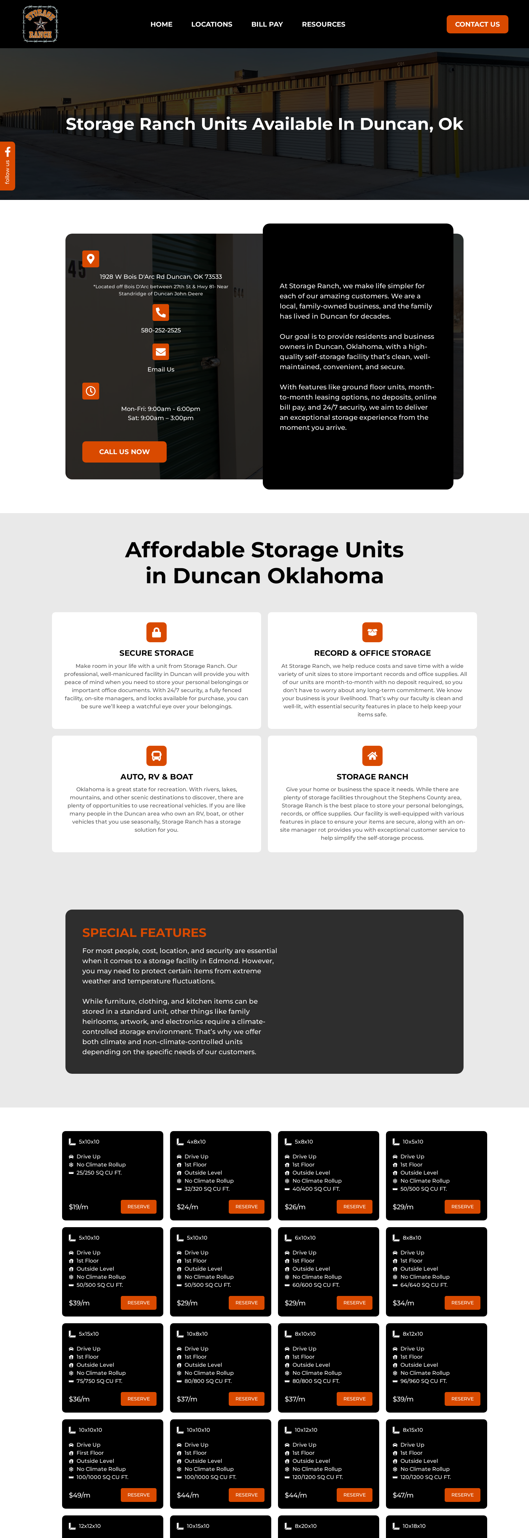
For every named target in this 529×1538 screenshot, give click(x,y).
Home (161, 24)
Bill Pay (267, 24)
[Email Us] (160, 352)
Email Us (160, 370)
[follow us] (8, 152)
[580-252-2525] (160, 312)
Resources (323, 24)
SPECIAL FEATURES (144, 933)
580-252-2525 (161, 330)
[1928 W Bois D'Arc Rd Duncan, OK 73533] (90, 258)
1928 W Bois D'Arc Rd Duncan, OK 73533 (161, 276)
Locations (211, 24)
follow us (7, 172)
